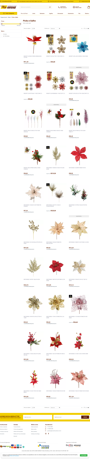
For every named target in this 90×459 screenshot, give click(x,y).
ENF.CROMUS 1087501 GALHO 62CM (32, 279)
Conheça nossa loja (4, 431)
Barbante (42, 13)
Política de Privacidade (18, 431)
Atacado (15, 436)
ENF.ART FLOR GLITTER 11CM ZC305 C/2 (55, 56)
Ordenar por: (46, 28)
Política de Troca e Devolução (20, 433)
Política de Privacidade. (14, 455)
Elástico (87, 13)
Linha (33, 13)
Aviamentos (71, 13)
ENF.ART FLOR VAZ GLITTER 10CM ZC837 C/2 (79, 93)
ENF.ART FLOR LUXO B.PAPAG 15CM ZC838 (78, 56)
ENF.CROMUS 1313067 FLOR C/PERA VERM (78, 353)
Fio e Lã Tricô (24, 13)
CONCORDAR (83, 455)
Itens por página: (27, 28)
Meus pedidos (34, 431)
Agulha (51, 13)
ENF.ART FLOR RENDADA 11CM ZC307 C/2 (55, 93)
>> (88, 28)
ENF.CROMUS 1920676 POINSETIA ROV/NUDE (79, 391)
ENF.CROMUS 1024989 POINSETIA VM (77, 167)
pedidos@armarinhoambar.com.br (54, 430)
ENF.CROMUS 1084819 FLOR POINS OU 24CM (79, 242)
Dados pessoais (34, 426)
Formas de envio (17, 426)
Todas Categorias (9, 13)
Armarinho (2, 433)
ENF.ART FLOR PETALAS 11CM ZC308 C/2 (33, 93)
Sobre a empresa (3, 426)
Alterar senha (33, 429)
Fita (79, 13)
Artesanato (60, 13)
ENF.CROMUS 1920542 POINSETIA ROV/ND (55, 391)
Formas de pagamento (18, 429)
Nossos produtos (3, 429)
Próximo (87, 28)
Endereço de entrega (35, 433)
